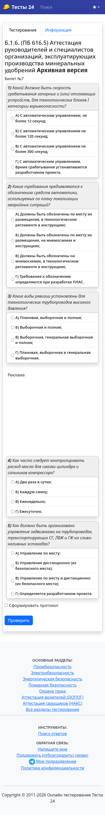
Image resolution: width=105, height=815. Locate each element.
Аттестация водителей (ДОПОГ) (53, 697)
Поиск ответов (52, 733)
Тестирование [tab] (22, 30)
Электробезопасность (52, 673)
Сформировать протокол (33, 605)
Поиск (46, 7)
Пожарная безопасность (52, 685)
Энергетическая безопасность (52, 679)
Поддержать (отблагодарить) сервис (52, 755)
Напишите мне (52, 749)
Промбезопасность (53, 667)
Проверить (19, 620)
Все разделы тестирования (52, 709)
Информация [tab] (58, 30)
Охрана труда (52, 691)
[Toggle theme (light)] (96, 7)
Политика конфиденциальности (52, 768)
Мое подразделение (52, 761)
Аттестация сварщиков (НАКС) (52, 703)
